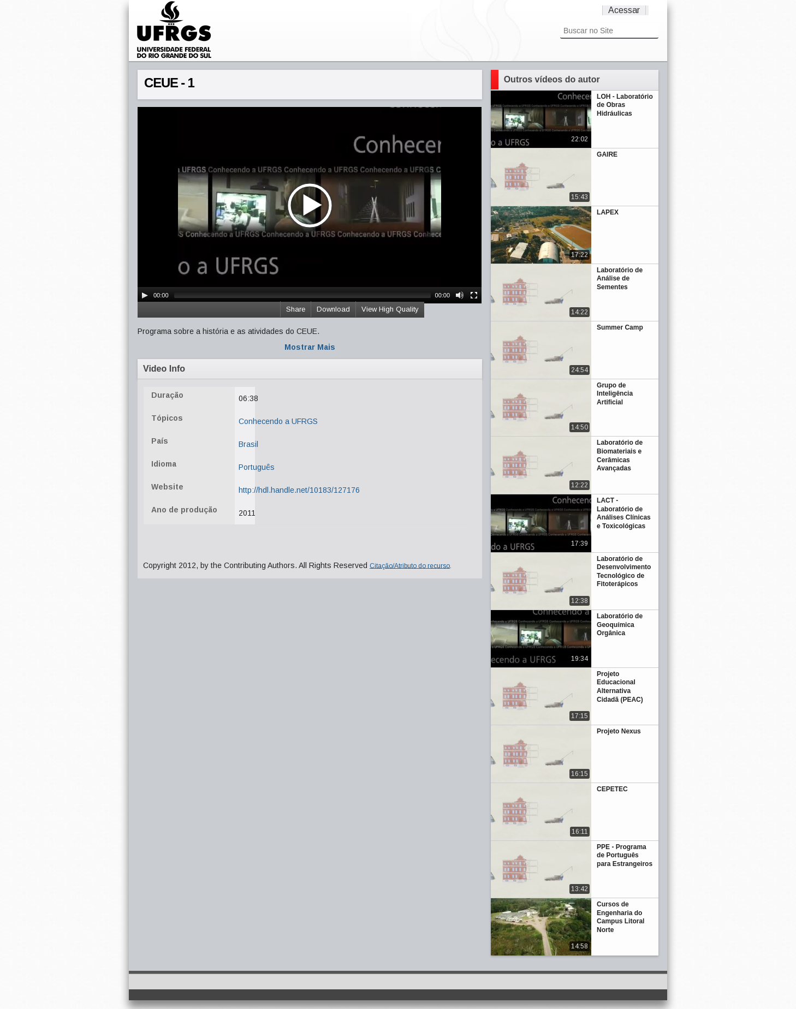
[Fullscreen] (474, 295)
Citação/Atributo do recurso (410, 565)
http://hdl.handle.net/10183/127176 (299, 490)
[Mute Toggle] (459, 295)
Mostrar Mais (309, 347)
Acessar (624, 10)
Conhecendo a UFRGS (278, 421)
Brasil (248, 444)
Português (257, 467)
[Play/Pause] (144, 295)
